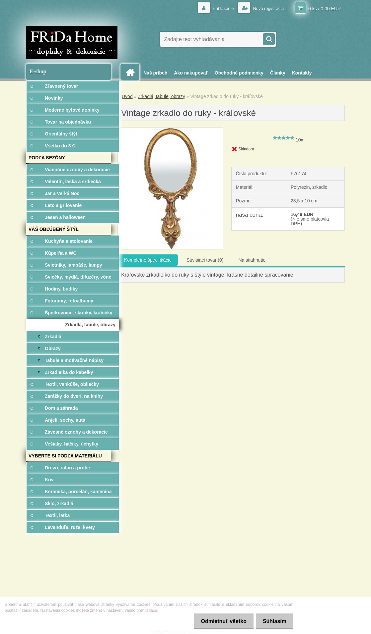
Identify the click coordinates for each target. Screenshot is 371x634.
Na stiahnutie (251, 260)
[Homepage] (132, 72)
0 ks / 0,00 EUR (324, 8)
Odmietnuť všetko (219, 621)
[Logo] (71, 42)
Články (277, 73)
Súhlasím (273, 621)
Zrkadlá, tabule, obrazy (161, 96)
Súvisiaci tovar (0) (204, 260)
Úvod (127, 96)
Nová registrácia (266, 8)
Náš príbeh (155, 73)
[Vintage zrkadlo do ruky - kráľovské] (170, 130)
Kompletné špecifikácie (148, 260)
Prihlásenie (219, 8)
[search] (268, 38)
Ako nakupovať (191, 73)
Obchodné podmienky (239, 73)
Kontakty (302, 73)
